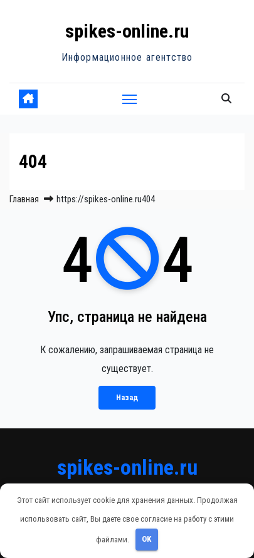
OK (146, 539)
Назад (127, 397)
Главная (24, 199)
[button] (226, 99)
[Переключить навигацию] (130, 99)
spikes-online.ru (127, 31)
